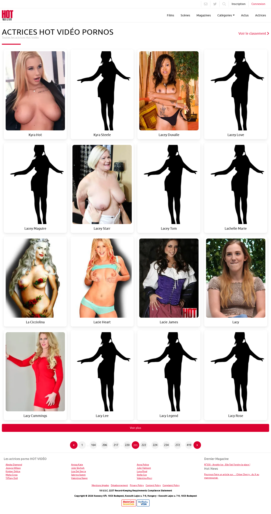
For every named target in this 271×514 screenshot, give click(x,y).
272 (177, 445)
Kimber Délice (13, 471)
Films (170, 15)
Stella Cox (142, 474)
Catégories (224, 15)
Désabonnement (119, 485)
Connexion (258, 3)
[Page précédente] (74, 445)
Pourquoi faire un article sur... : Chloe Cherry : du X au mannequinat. (231, 476)
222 (144, 445)
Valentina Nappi (79, 478)
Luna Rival (142, 471)
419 (189, 445)
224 (155, 445)
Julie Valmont (144, 468)
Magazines (203, 15)
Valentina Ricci (144, 478)
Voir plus (135, 427)
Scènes (185, 15)
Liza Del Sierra (78, 471)
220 (127, 445)
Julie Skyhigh (77, 468)
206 (104, 445)
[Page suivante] (197, 445)
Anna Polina (143, 464)
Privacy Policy (137, 485)
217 (116, 445)
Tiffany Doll (12, 478)
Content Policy (153, 485)
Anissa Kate (77, 464)
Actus (245, 15)
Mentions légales (100, 485)
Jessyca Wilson (13, 468)
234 (166, 445)
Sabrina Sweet (78, 474)
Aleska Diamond (14, 464)
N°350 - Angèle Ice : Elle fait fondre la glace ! (227, 464)
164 (93, 445)
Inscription (239, 3)
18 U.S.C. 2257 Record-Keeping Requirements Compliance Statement (135, 490)
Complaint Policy (171, 485)
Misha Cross (12, 474)
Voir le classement (253, 33)
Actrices (260, 15)
